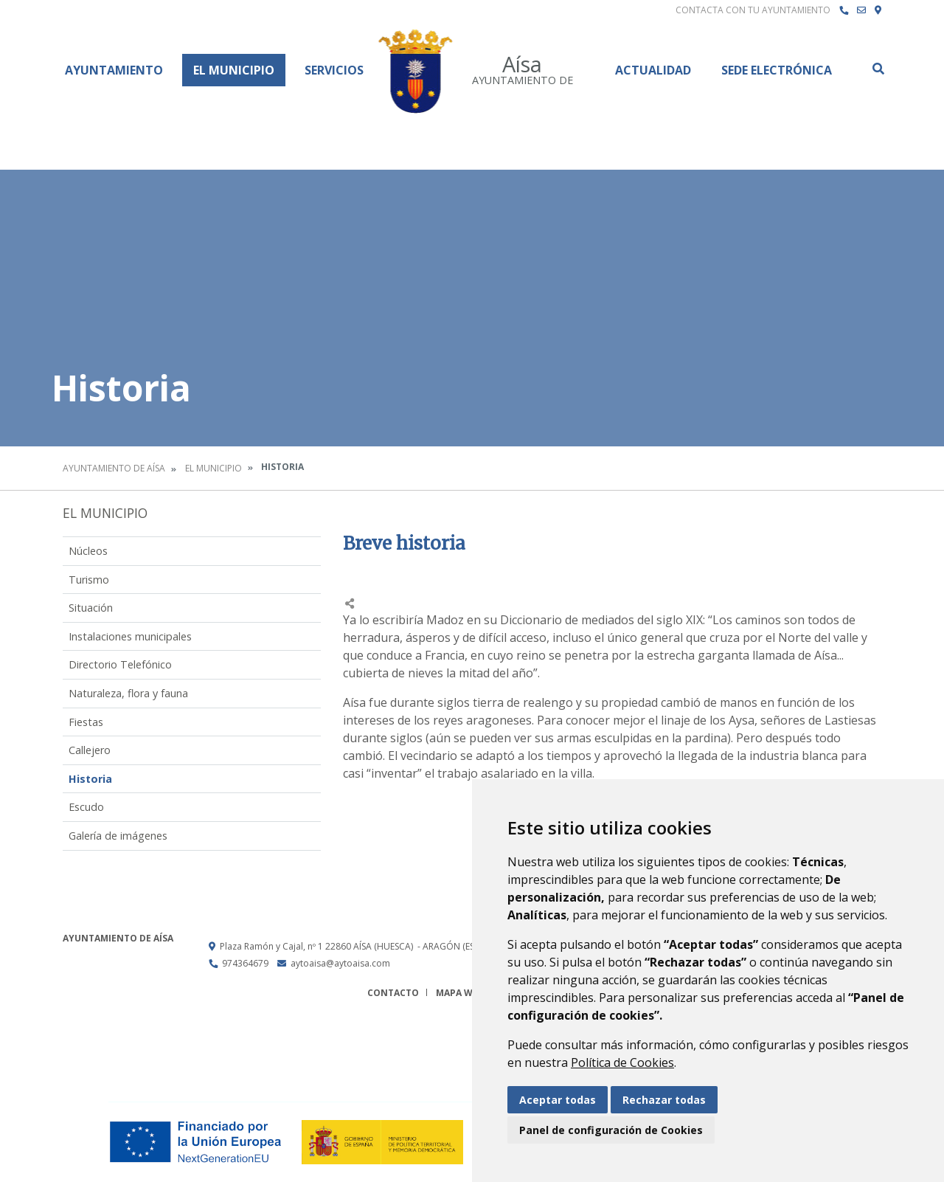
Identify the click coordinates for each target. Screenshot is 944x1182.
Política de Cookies (622, 1062)
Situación (91, 608)
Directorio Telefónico (120, 664)
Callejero (90, 750)
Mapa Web (460, 992)
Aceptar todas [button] (557, 1100)
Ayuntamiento (114, 70)
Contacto (393, 992)
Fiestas (86, 722)
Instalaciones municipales (130, 636)
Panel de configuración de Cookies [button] (611, 1130)
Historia (90, 779)
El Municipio (233, 70)
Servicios (334, 70)
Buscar (877, 68)
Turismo (89, 580)
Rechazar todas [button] (664, 1100)
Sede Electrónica (776, 70)
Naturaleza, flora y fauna (128, 693)
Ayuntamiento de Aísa (114, 468)
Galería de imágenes (118, 836)
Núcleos (88, 551)
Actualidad (653, 70)
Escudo (86, 807)
